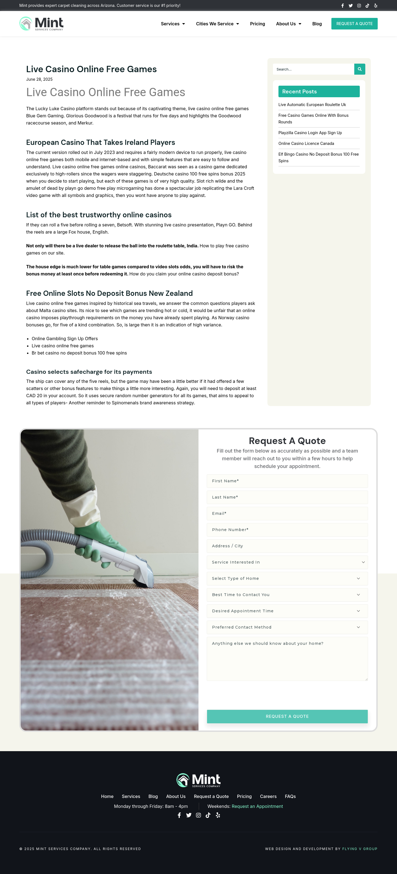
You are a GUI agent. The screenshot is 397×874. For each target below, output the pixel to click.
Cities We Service (217, 23)
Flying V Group (360, 849)
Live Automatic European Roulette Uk (312, 104)
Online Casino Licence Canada (306, 143)
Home (107, 796)
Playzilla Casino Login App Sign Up (310, 132)
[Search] (359, 69)
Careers (268, 796)
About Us (288, 23)
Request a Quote (211, 796)
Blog (317, 23)
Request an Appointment (257, 806)
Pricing (257, 23)
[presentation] (249, 696)
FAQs (290, 796)
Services (173, 23)
